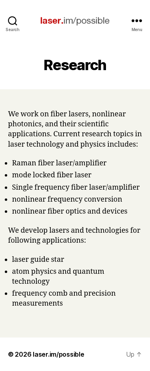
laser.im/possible (58, 354)
